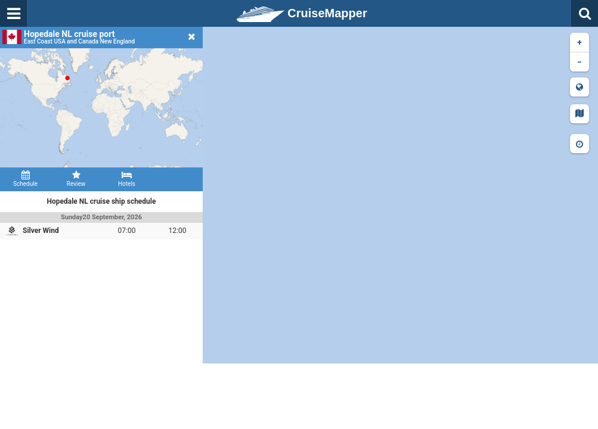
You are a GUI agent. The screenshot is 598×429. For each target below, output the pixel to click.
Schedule (25, 178)
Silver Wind (41, 230)
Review (76, 178)
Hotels (126, 178)
